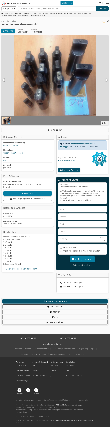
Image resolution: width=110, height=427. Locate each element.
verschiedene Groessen (13, 153)
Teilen (55, 317)
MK (4, 160)
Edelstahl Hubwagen (23, 349)
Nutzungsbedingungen (86, 420)
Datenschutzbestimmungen (65, 420)
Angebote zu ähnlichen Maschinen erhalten (81, 251)
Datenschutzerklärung (82, 265)
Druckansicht (55, 306)
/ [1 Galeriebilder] (105, 123)
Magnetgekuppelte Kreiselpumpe (34, 354)
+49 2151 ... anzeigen (71, 282)
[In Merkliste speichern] (103, 21)
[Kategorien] (8, 8)
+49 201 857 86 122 (28, 338)
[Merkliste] (100, 3)
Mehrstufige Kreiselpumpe (79, 354)
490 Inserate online (66, 160)
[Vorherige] (3, 80)
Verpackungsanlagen (87, 349)
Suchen (102, 8)
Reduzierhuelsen (10, 145)
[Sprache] (104, 3)
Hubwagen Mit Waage (43, 349)
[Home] (22, 13)
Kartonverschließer (57, 354)
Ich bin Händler (69, 247)
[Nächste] (106, 80)
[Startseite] (2, 13)
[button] (107, 3)
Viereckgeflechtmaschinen (65, 349)
